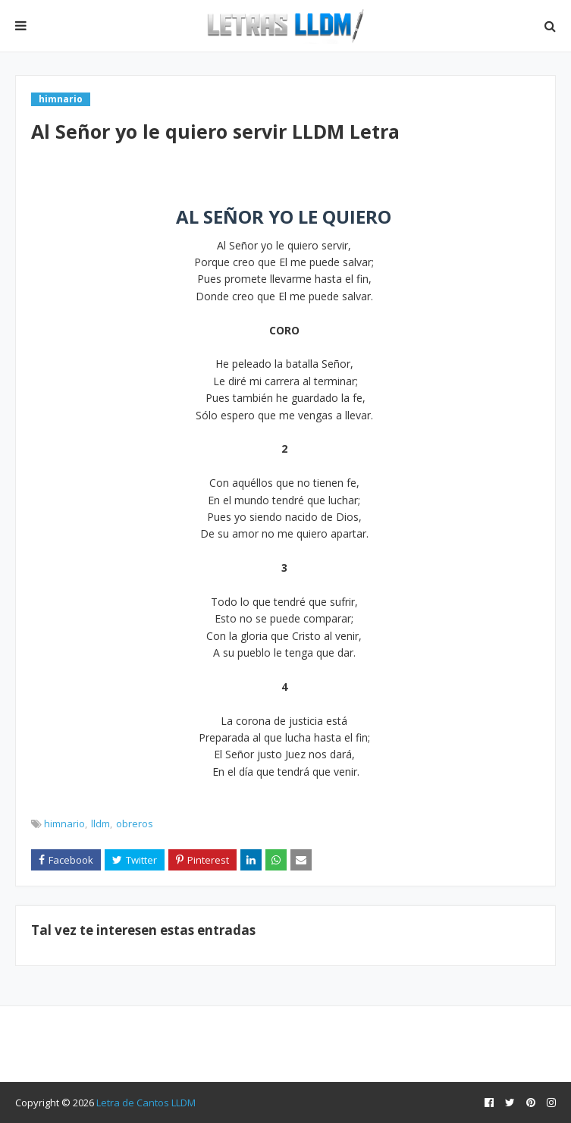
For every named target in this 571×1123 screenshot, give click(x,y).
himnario (64, 823)
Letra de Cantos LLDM (146, 1102)
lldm (100, 823)
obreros (134, 823)
